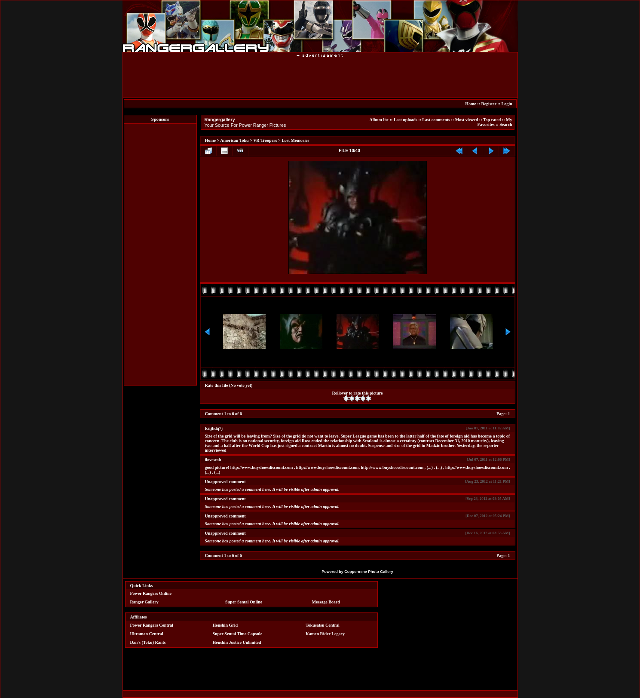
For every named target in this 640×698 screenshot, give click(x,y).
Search (505, 124)
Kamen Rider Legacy (325, 633)
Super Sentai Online (243, 602)
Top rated (492, 119)
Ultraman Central (146, 633)
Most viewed (466, 119)
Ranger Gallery (144, 602)
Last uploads (405, 119)
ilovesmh (213, 459)
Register (488, 103)
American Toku (234, 140)
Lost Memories (295, 140)
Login (506, 103)
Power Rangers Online (150, 593)
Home (470, 103)
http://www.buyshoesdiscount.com (261, 467)
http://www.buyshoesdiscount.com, (328, 467)
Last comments (436, 119)
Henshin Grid (225, 625)
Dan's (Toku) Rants (148, 642)
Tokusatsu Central (323, 625)
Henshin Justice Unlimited (236, 642)
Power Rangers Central (151, 625)
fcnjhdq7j (214, 428)
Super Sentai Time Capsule (237, 633)
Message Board (326, 602)
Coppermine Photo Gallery (368, 571)
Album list (379, 119)
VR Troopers (265, 140)
